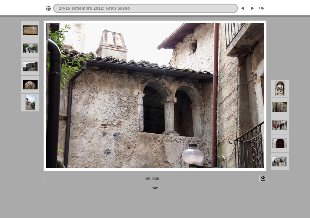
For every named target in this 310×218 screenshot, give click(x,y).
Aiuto (155, 188)
